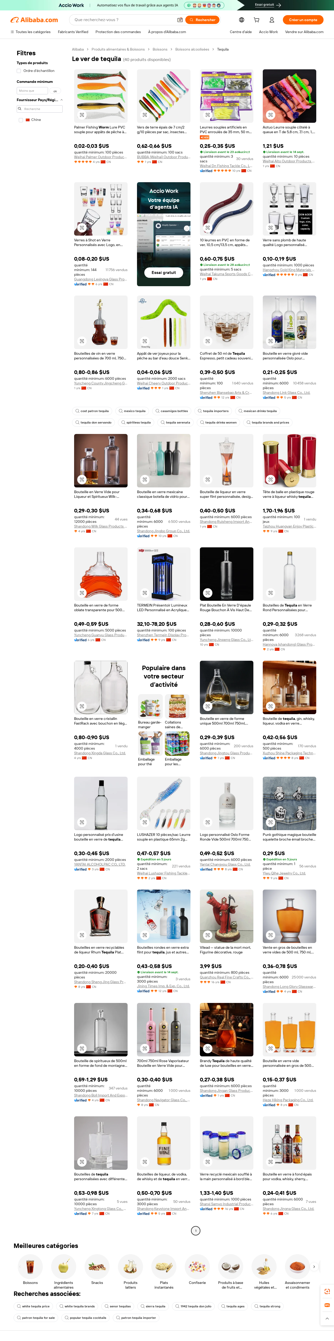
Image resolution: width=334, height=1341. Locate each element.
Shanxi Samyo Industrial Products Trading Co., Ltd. (226, 1204)
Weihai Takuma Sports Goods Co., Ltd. (226, 274)
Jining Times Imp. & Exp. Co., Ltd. (163, 986)
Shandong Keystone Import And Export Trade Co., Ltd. (163, 1209)
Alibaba (78, 49)
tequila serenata (175, 422)
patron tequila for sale (36, 1318)
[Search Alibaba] (124, 20)
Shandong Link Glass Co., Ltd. (286, 392)
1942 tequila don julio (193, 1306)
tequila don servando (93, 422)
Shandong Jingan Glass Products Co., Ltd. (226, 1090)
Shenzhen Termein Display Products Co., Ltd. (163, 635)
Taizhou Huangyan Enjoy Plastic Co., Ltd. (289, 526)
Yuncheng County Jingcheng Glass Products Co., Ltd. (101, 383)
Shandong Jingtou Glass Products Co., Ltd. (226, 753)
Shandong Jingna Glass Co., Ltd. (288, 1209)
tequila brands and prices (268, 422)
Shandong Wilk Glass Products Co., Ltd (101, 526)
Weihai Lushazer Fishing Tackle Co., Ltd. (163, 873)
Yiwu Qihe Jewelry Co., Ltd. (284, 873)
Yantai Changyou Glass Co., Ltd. (225, 864)
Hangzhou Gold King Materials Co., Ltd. (289, 270)
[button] (180, 20)
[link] (327, 1291)
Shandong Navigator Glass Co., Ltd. (163, 1100)
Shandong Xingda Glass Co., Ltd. (100, 753)
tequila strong (267, 1306)
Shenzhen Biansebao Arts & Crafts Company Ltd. (226, 392)
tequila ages (232, 1306)
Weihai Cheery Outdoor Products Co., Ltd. (163, 383)
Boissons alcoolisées (192, 49)
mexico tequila (132, 411)
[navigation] (40, 641)
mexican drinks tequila (257, 411)
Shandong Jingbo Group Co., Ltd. (163, 531)
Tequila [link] (223, 49)
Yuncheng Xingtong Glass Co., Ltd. (101, 1209)
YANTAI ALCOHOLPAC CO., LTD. (100, 864)
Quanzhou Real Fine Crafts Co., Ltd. (226, 977)
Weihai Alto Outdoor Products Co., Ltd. (289, 161)
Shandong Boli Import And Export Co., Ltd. (101, 1095)
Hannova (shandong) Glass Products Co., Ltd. (289, 644)
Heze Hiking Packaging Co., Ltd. (288, 1100)
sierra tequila (153, 1306)
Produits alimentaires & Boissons (118, 49)
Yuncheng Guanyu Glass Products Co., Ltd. (101, 635)
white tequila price (33, 1306)
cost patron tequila (92, 411)
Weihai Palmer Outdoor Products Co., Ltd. (101, 157)
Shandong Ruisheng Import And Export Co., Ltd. (226, 521)
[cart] (257, 21)
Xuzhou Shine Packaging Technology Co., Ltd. (289, 753)
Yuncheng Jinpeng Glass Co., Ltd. (226, 640)
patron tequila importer (136, 1318)
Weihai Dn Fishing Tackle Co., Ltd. (226, 166)
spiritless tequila (136, 422)
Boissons (160, 49)
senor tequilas (118, 1306)
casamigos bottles (172, 411)
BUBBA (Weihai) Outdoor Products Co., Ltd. (163, 157)
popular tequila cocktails (85, 1318)
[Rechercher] (202, 20)
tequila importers (213, 411)
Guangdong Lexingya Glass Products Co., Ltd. (101, 279)
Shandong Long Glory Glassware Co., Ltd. (289, 986)
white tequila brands (77, 1306)
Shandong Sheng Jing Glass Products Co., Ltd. (101, 982)
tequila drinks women (218, 422)
